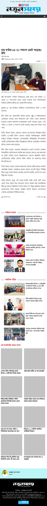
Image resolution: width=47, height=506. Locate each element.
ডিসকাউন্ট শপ (34, 1)
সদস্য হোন (18, 1)
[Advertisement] (23, 31)
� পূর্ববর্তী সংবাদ (6, 197)
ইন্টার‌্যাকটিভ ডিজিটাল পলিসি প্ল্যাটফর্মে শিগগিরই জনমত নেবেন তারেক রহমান (10, 401)
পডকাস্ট (23, 1)
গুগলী (28, 1)
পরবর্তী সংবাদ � (41, 197)
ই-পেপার (12, 1)
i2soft (24, 499)
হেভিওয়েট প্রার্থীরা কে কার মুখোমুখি (34, 371)
